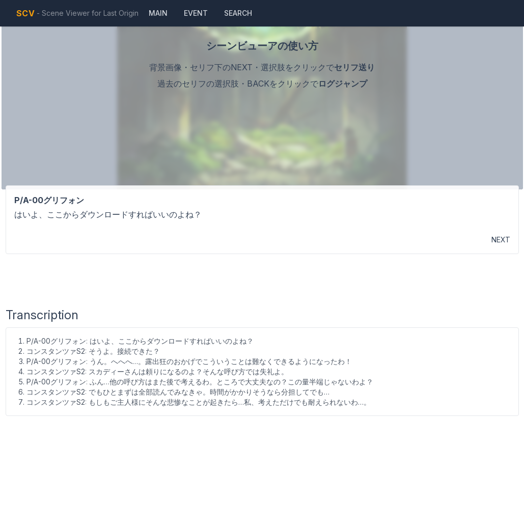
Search (238, 13)
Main (158, 13)
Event (196, 13)
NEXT (500, 239)
